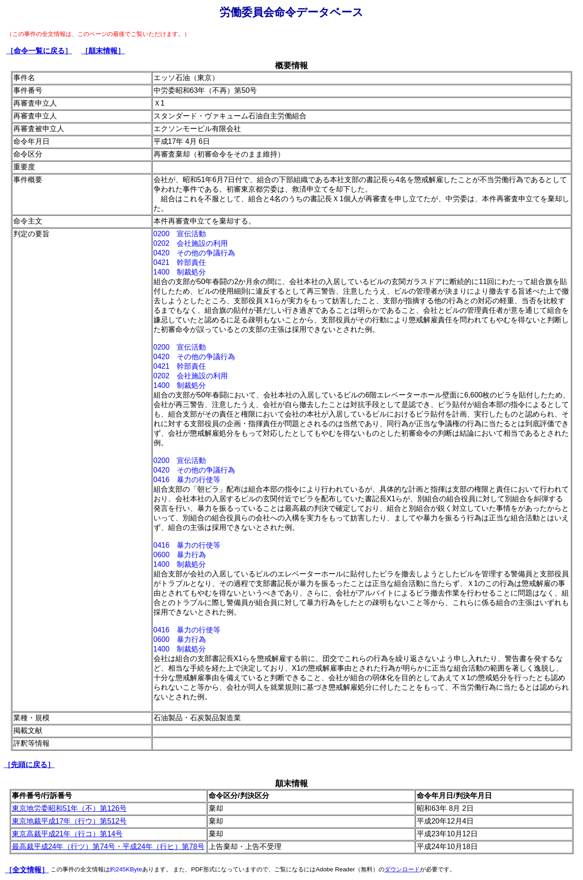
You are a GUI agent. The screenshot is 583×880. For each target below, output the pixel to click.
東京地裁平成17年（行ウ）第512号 (69, 821)
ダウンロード (402, 869)
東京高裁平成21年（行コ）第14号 (67, 834)
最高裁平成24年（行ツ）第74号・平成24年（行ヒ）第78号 (108, 846)
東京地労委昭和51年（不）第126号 (69, 808)
